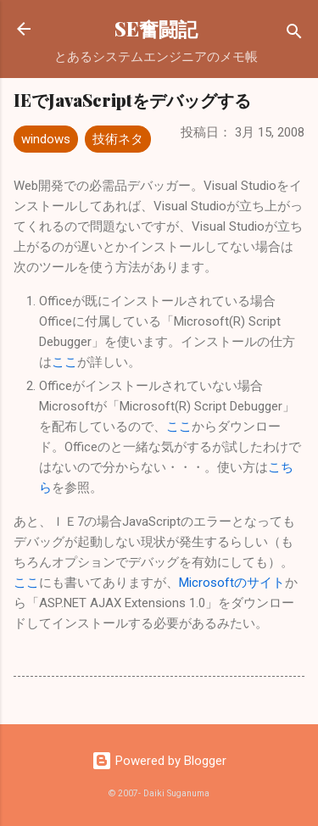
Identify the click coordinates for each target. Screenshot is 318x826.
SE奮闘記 (156, 28)
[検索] (294, 34)
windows (45, 139)
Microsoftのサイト (232, 582)
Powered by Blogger (159, 760)
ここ (64, 362)
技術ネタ (117, 139)
